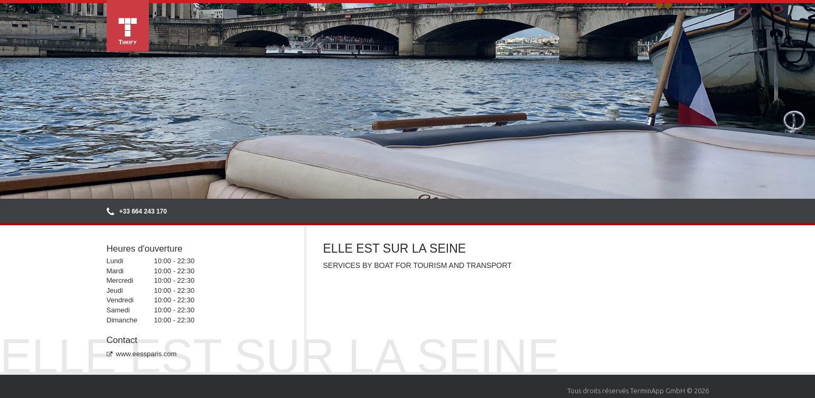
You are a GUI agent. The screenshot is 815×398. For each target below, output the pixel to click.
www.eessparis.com (142, 354)
